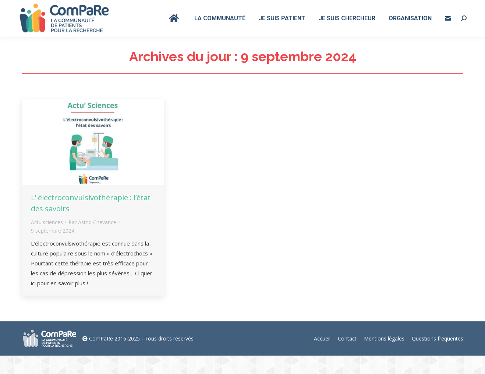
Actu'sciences (47, 240)
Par (92, 240)
